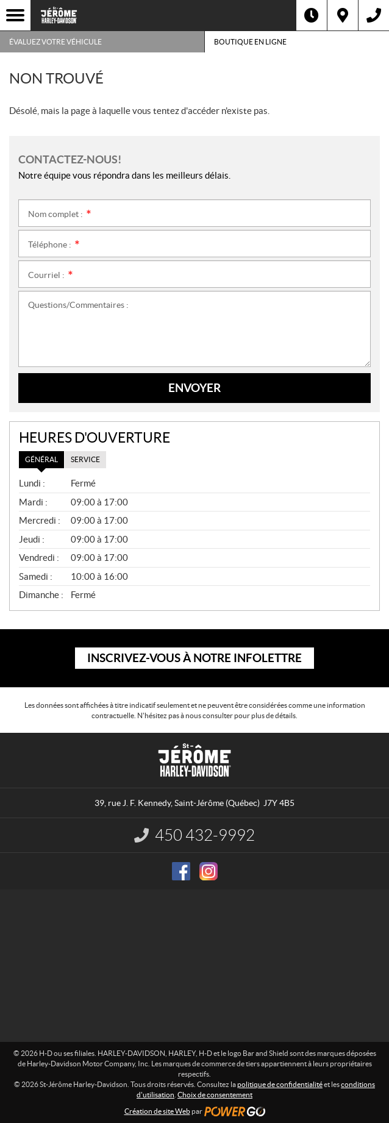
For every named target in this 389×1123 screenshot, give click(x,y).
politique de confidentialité (280, 1084)
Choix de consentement (214, 1095)
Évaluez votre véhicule (55, 42)
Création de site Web (157, 1111)
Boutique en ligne (250, 42)
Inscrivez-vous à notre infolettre (194, 658)
